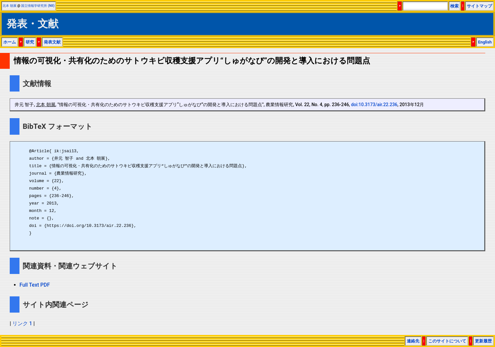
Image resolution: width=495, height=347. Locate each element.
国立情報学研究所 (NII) (37, 6)
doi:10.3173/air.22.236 (374, 104)
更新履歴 (483, 341)
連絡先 (413, 341)
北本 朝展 (10, 6)
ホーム (9, 42)
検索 (454, 6)
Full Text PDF (34, 285)
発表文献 (52, 42)
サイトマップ (479, 6)
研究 (30, 42)
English (485, 42)
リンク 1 (22, 323)
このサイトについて (447, 341)
